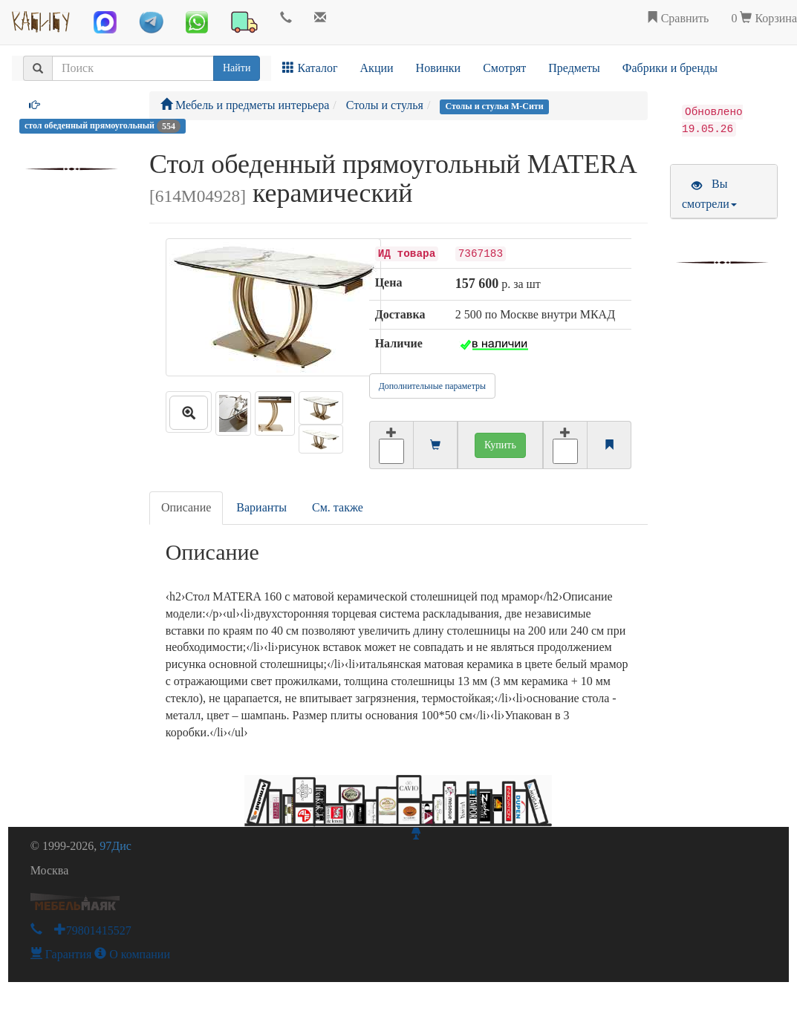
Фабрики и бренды (670, 68)
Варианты (261, 507)
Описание (186, 507)
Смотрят (504, 68)
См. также (337, 507)
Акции (377, 68)
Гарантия (61, 954)
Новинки (438, 68)
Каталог (309, 68)
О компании (132, 954)
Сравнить (677, 18)
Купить (500, 445)
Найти (236, 67)
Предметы (574, 68)
